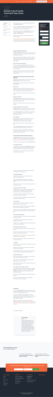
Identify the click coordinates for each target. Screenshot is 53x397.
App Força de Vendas (18, 381)
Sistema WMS (17, 383)
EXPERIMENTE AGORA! (44, 43)
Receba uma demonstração (41, 1)
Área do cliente (29, 378)
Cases (4, 378)
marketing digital (21, 235)
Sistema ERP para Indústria (19, 376)
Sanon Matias (6, 16)
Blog (4, 381)
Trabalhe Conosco (5, 383)
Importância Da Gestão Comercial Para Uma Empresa (7, 29)
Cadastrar (35, 369)
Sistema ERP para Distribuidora (19, 378)
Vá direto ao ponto (5, 24)
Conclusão (5, 34)
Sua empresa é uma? (43, 39)
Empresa (4, 376)
